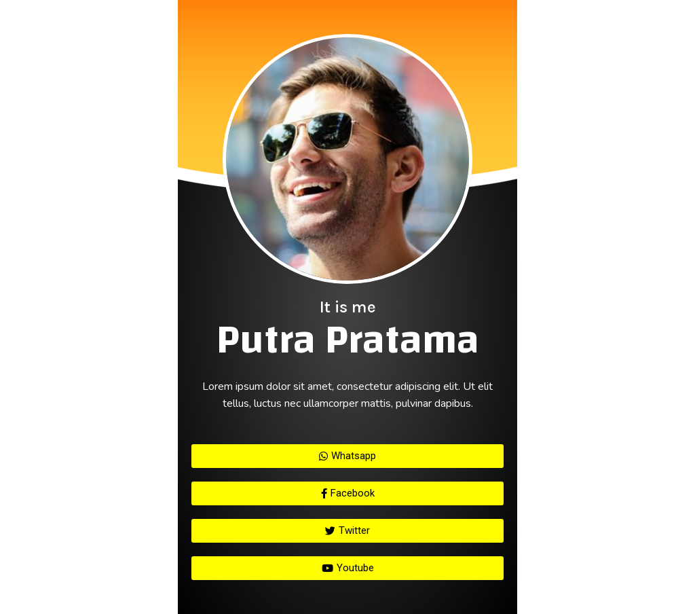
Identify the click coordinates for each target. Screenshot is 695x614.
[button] (347, 456)
